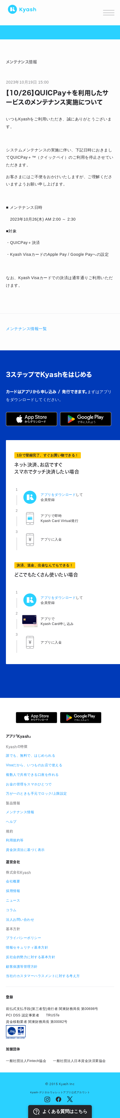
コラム (11, 910)
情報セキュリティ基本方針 (27, 947)
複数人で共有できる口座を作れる (32, 775)
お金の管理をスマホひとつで (29, 784)
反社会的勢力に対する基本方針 (30, 957)
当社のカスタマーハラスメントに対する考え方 (43, 976)
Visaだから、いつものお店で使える (34, 765)
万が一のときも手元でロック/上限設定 (36, 794)
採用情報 (13, 891)
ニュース (13, 900)
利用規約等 (15, 840)
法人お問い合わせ (20, 920)
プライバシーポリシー (23, 938)
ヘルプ (11, 822)
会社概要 (13, 881)
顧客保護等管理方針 (22, 967)
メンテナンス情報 (20, 812)
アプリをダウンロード (58, 495)
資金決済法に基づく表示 (25, 850)
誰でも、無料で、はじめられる (30, 756)
